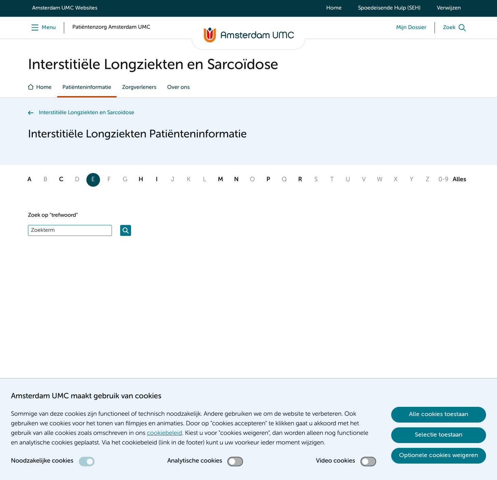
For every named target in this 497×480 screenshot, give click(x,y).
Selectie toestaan (439, 435)
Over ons (178, 87)
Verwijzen (449, 8)
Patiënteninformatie (86, 87)
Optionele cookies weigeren (438, 455)
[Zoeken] (125, 230)
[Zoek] (456, 27)
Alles (459, 180)
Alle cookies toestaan (438, 414)
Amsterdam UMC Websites (64, 8)
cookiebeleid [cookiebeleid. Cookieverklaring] (164, 433)
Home (334, 8)
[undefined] (42, 27)
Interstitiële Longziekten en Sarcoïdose (86, 113)
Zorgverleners (139, 87)
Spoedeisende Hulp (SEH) (389, 8)
